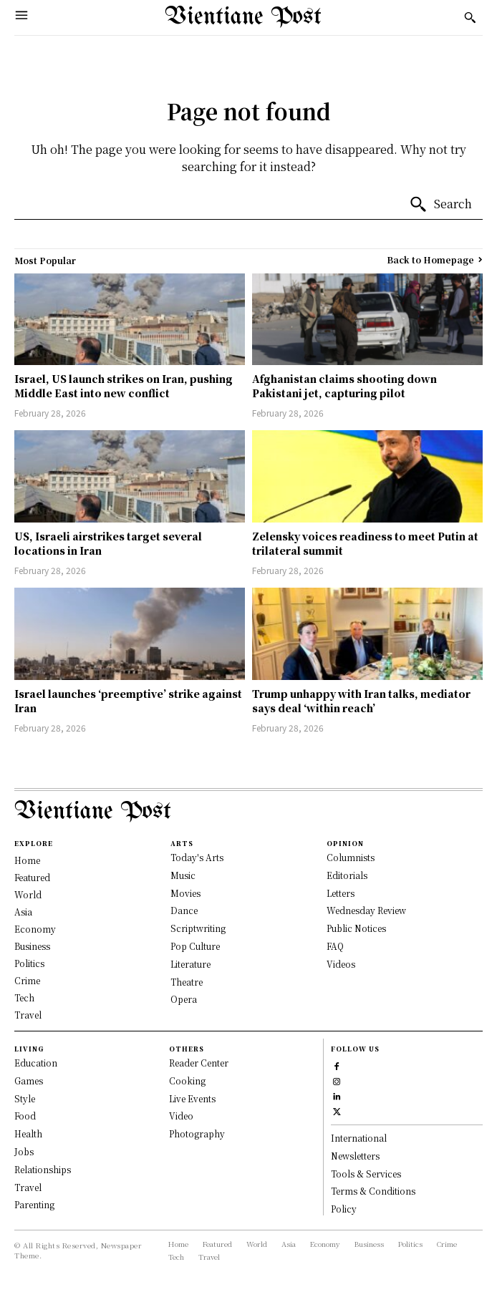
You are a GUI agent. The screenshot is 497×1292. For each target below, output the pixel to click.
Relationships (42, 1169)
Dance (184, 910)
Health (28, 1133)
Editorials (347, 875)
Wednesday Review (366, 910)
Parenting (34, 1204)
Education (35, 1063)
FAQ (335, 946)
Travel (28, 1187)
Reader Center (198, 1063)
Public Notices (356, 928)
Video (181, 1115)
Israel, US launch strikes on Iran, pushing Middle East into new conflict (123, 385)
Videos (341, 964)
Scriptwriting (198, 928)
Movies (185, 893)
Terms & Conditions (373, 1191)
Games (28, 1080)
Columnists (351, 857)
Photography (197, 1133)
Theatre (186, 982)
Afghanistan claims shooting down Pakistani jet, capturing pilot (344, 385)
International (359, 1138)
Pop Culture (195, 946)
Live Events (192, 1098)
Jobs (24, 1151)
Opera (183, 999)
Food (25, 1115)
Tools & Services (366, 1173)
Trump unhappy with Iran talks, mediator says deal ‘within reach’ (361, 700)
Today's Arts (196, 857)
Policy (344, 1209)
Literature (190, 964)
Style (24, 1098)
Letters (340, 893)
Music (183, 875)
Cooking (187, 1080)
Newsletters (355, 1156)
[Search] (440, 205)
